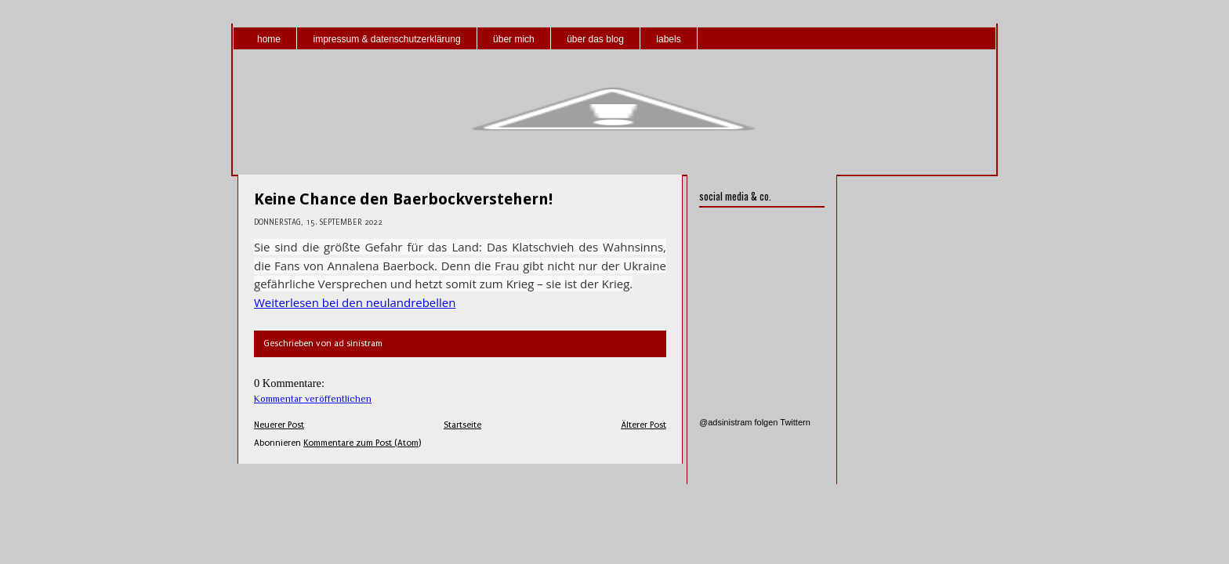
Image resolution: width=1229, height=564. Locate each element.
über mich (514, 39)
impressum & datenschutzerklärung (386, 39)
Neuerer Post (279, 425)
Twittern (795, 422)
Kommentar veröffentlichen (313, 398)
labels (668, 39)
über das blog (595, 39)
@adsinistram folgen (738, 422)
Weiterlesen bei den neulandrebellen (354, 302)
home (269, 39)
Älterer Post (643, 425)
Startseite (462, 425)
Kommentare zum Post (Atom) (362, 443)
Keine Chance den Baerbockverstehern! (403, 199)
